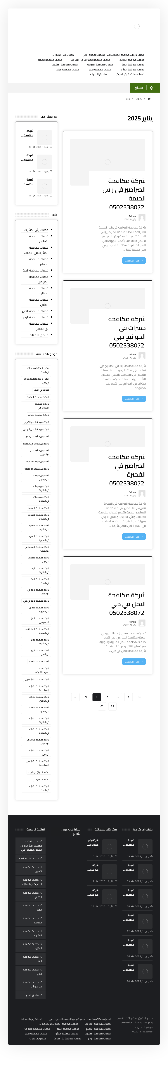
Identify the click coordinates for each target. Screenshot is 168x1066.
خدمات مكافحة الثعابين (39, 239)
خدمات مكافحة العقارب (39, 291)
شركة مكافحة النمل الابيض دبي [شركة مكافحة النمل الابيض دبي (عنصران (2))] (40, 628)
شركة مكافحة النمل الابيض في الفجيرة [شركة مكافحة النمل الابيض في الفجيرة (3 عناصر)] (36, 639)
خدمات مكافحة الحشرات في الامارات (36, 251)
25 (112, 705)
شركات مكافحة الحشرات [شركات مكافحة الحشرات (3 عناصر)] (38, 398)
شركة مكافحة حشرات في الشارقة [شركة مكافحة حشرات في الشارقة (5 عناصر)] (39, 728)
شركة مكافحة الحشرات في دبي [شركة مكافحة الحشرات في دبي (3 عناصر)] (38, 567)
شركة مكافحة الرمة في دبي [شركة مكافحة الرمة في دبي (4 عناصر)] (36, 608)
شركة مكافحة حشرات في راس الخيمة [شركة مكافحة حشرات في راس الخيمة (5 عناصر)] (37, 771)
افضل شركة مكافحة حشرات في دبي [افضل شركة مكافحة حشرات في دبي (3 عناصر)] (36, 381)
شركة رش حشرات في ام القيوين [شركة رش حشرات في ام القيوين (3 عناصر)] (39, 460)
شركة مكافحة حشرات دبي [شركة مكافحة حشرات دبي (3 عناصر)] (37, 687)
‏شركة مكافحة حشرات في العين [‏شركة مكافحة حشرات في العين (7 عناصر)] (39, 796)
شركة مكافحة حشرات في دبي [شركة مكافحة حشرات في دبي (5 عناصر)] (39, 760)
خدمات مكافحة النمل (35, 311)
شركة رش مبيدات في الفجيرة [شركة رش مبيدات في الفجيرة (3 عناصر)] (41, 507)
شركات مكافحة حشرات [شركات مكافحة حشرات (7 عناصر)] (38, 415)
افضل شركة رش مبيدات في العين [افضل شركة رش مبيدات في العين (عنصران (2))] (38, 371)
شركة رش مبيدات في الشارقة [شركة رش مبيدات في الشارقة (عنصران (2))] (41, 496)
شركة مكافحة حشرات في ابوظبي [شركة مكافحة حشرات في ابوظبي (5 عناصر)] (39, 706)
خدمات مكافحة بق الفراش (39, 327)
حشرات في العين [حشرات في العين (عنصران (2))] (41, 390)
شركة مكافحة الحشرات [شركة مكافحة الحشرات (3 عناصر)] (38, 516)
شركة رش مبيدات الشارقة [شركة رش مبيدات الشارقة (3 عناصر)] (37, 469)
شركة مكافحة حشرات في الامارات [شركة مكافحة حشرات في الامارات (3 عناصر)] (39, 717)
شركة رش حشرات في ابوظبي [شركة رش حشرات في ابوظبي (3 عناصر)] (41, 432)
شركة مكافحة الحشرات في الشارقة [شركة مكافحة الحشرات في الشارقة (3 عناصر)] (38, 535)
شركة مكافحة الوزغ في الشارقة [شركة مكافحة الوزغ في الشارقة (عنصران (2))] (40, 649)
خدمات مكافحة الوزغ (36, 318)
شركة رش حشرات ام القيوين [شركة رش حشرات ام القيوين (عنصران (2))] (36, 423)
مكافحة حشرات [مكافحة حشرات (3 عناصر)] (42, 787)
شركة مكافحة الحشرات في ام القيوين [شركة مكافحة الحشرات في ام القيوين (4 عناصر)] (37, 557)
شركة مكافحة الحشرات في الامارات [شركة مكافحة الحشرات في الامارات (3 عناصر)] (38, 524)
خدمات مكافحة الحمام (39, 262)
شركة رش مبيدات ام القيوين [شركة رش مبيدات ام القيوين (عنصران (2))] (36, 476)
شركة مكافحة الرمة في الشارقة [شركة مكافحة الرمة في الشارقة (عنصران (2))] (40, 578)
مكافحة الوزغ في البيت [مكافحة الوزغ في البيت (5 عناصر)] (39, 780)
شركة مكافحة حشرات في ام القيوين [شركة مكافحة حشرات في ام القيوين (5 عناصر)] (37, 749)
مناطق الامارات (39, 335)
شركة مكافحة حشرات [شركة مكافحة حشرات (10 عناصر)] (39, 669)
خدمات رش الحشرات (37, 230)
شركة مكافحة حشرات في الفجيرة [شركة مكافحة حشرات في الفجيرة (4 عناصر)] (39, 739)
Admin (131, 217)
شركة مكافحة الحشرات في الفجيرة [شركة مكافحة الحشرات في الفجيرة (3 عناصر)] (38, 546)
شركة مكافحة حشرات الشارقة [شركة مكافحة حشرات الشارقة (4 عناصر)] (42, 678)
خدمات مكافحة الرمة (36, 271)
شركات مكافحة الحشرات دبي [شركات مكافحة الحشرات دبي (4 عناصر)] (42, 406)
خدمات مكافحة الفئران (39, 303)
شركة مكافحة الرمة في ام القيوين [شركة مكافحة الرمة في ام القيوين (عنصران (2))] (38, 599)
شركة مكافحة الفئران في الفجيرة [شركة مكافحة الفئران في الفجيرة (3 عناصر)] (39, 617)
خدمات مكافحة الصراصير (39, 280)
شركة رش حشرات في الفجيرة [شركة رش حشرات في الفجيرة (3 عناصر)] (41, 449)
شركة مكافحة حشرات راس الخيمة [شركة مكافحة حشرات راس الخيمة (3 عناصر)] (39, 696)
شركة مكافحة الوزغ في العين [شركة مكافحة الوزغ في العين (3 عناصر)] (40, 660)
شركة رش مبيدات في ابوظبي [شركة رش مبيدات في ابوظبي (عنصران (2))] (41, 485)
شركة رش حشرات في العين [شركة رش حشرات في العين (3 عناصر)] (37, 441)
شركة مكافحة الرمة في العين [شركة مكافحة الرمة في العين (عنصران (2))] (40, 589)
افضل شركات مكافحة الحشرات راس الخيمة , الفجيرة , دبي (31, 853)
